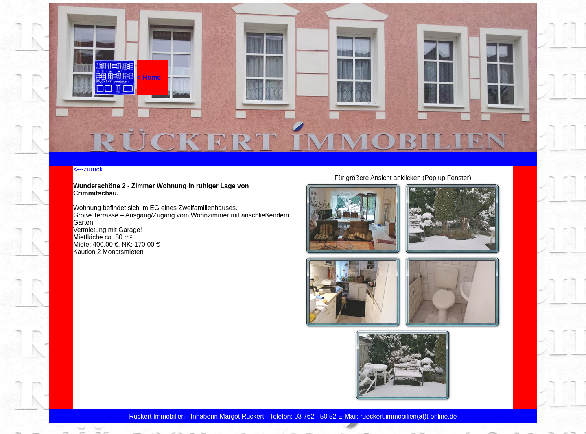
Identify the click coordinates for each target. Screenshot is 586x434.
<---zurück (88, 169)
